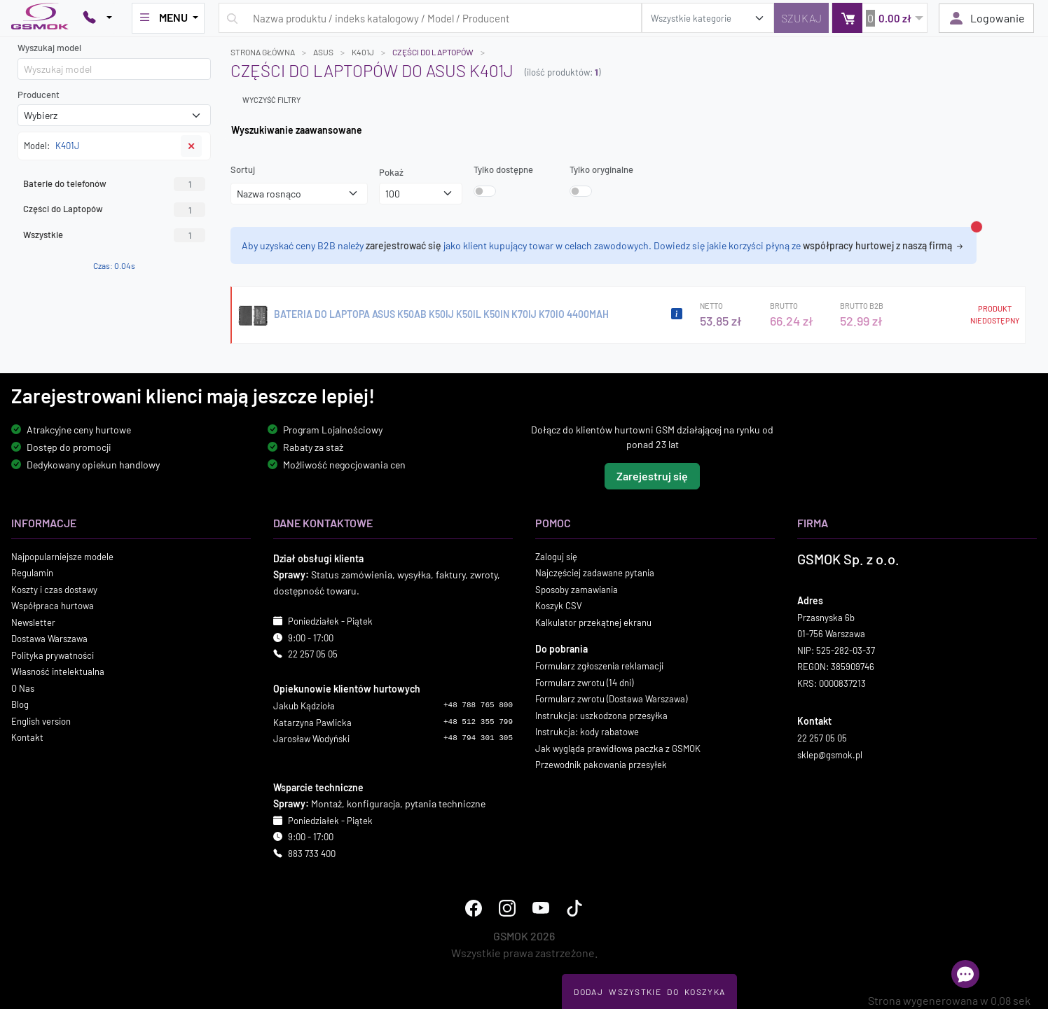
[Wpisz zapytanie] (430, 18)
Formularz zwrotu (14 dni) (584, 682)
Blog (20, 704)
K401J (363, 52)
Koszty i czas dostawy (54, 588)
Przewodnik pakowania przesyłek (601, 764)
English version (41, 720)
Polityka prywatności (52, 654)
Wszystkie (114, 235)
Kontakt (27, 737)
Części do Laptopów (114, 209)
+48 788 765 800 (478, 705)
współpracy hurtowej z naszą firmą (884, 245)
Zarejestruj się (652, 475)
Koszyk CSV (558, 605)
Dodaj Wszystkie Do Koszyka (649, 991)
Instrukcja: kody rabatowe (587, 731)
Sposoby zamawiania (576, 588)
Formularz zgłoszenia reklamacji (599, 665)
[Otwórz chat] (965, 974)
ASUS (323, 52)
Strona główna (262, 52)
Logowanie (986, 18)
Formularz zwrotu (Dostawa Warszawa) (611, 698)
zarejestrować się (403, 245)
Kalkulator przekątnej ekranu (593, 621)
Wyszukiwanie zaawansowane (296, 130)
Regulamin (32, 572)
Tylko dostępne (503, 169)
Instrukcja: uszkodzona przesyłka (601, 715)
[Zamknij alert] (976, 227)
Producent (39, 94)
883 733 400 (312, 852)
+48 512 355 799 (478, 721)
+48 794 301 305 (478, 738)
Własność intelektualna (57, 671)
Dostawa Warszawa (49, 638)
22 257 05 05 (313, 654)
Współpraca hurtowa (52, 605)
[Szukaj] (801, 18)
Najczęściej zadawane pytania (594, 572)
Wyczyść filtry (271, 99)
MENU (164, 18)
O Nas (22, 687)
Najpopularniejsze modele (62, 556)
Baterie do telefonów (114, 184)
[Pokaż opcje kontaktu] (97, 18)
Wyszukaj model (49, 47)
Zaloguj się (556, 556)
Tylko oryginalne (601, 169)
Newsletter (33, 621)
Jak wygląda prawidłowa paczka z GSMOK (618, 747)
